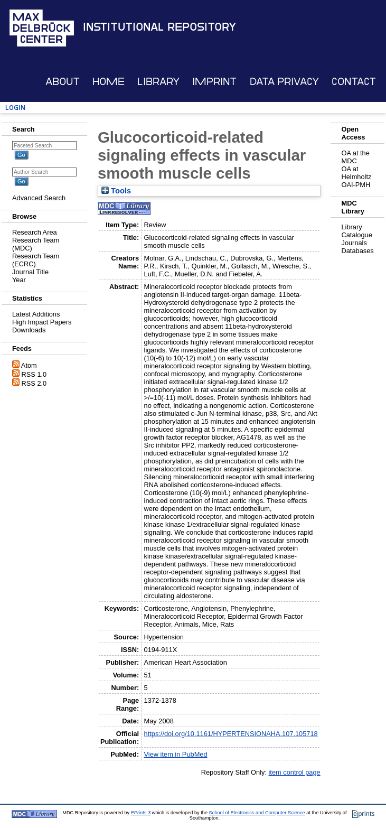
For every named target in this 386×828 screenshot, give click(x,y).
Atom (29, 365)
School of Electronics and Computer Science (257, 812)
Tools (116, 191)
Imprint (214, 82)
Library (158, 82)
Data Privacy (284, 82)
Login (15, 107)
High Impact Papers (41, 322)
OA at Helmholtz (356, 173)
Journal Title (30, 272)
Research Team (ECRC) (35, 260)
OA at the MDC (355, 157)
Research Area (34, 232)
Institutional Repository (159, 27)
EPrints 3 (140, 812)
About (62, 82)
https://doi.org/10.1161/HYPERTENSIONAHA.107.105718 (231, 734)
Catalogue (356, 235)
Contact (354, 82)
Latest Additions (36, 314)
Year (19, 280)
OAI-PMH (355, 185)
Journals (353, 243)
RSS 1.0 (34, 374)
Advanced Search (38, 198)
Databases (357, 251)
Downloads (28, 330)
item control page (295, 772)
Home (108, 82)
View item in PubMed (176, 754)
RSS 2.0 (34, 383)
